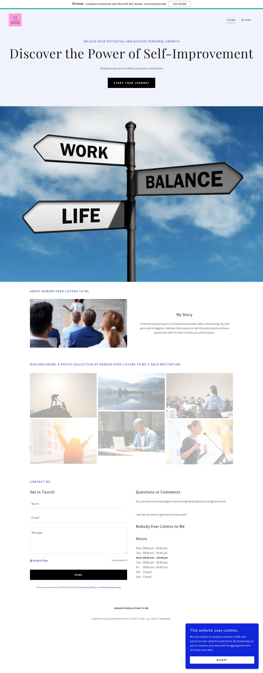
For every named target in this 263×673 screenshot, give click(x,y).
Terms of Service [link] (107, 587)
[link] (15, 19)
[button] (31, 560)
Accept (222, 660)
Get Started (179, 4)
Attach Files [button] (40, 560)
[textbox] (78, 504)
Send (79, 574)
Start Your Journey (132, 82)
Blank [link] (246, 20)
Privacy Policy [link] (89, 587)
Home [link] (231, 20)
